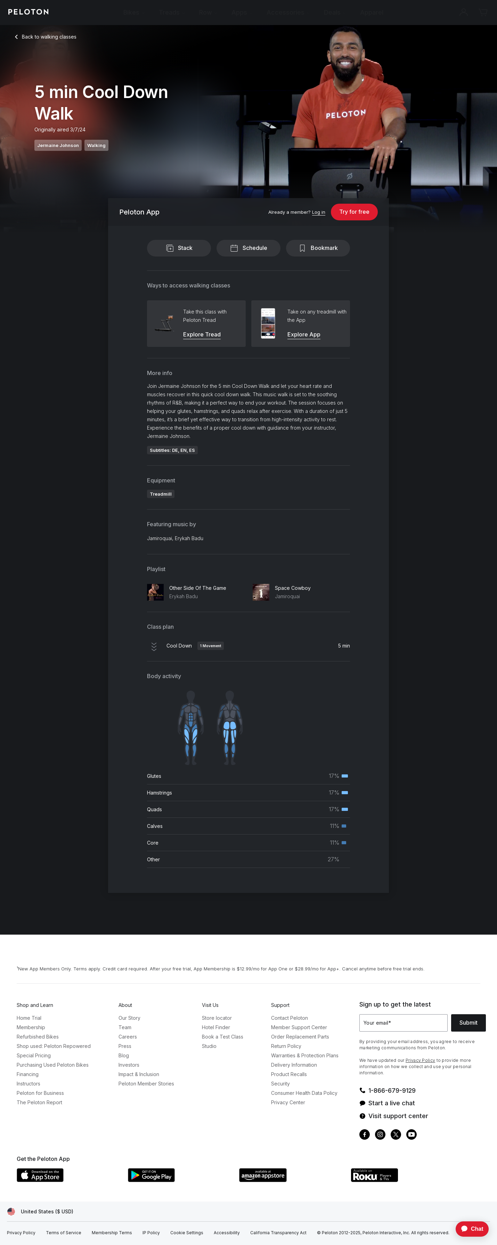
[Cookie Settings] (186, 1233)
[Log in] (318, 212)
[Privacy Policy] (21, 1233)
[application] (469, 1229)
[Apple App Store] (69, 1180)
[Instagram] (380, 1135)
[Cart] (483, 12)
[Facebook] (364, 1135)
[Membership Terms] (112, 1233)
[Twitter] (396, 1135)
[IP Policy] (151, 1233)
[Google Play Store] (180, 1180)
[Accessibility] (227, 1233)
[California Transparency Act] (278, 1233)
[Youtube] (411, 1135)
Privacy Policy (420, 1060)
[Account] (463, 12)
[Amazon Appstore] (291, 1180)
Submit (468, 1022)
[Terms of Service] (63, 1233)
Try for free (354, 211)
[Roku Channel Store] (402, 1180)
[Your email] (403, 1023)
